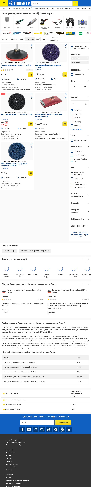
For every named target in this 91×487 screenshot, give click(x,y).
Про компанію (11, 453)
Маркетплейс (11, 467)
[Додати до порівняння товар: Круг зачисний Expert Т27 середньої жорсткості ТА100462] (31, 147)
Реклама (9, 470)
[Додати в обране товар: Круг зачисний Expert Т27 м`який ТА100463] (31, 94)
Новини (8, 456)
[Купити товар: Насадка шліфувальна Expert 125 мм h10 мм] (30, 74)
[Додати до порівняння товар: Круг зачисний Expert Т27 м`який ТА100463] (31, 97)
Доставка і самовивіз (13, 483)
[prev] (83, 259)
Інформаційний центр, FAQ (15, 442)
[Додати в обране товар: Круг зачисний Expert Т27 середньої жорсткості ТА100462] (31, 143)
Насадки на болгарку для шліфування (35, 251)
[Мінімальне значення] (75, 86)
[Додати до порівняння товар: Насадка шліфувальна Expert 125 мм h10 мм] (31, 48)
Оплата (8, 478)
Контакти (9, 458)
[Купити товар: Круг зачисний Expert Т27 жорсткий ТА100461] (64, 74)
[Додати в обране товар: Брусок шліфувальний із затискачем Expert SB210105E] (65, 94)
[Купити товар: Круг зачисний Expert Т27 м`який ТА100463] (30, 124)
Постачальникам (12, 464)
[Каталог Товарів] (4, 3)
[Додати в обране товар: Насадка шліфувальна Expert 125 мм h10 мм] (31, 45)
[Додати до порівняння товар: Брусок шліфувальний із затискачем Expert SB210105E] (65, 97)
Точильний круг (10, 251)
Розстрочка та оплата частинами (18, 481)
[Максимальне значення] (84, 86)
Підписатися (63, 422)
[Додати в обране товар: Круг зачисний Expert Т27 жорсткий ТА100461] (65, 45)
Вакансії (9, 461)
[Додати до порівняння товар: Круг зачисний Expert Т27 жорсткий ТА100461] (65, 48)
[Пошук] (75, 3)
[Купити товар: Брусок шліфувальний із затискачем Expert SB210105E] (64, 123)
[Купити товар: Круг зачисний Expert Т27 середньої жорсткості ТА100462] (30, 173)
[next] (88, 259)
